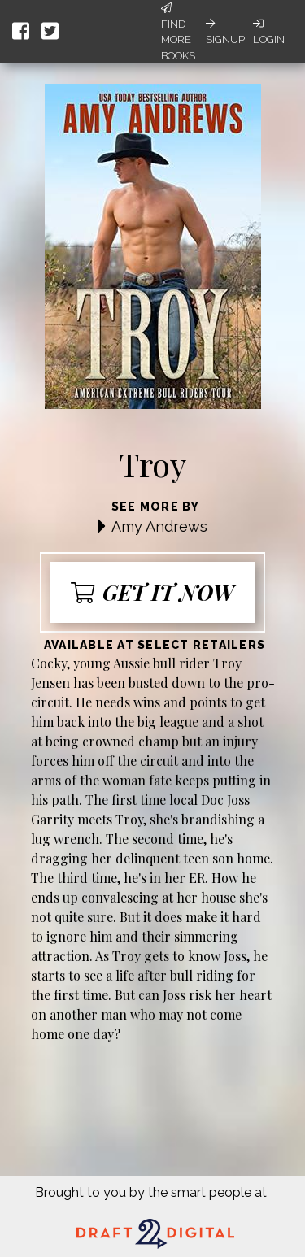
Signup (225, 32)
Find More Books (178, 32)
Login (269, 32)
